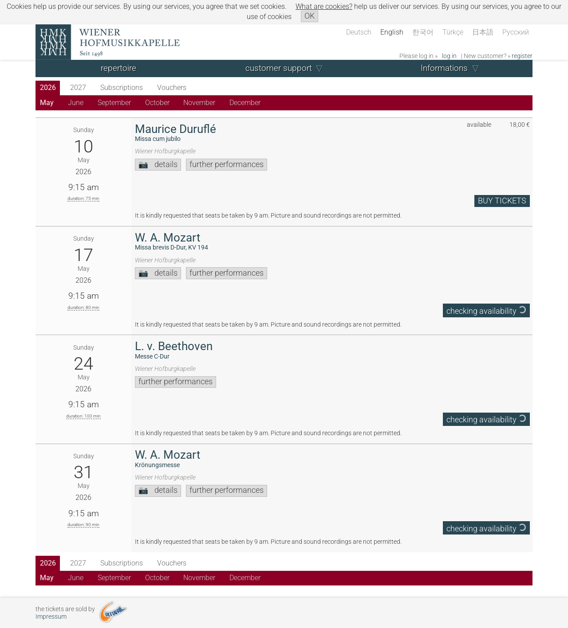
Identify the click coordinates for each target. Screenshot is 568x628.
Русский (515, 32)
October (157, 102)
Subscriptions (121, 87)
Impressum (51, 616)
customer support (278, 68)
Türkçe (452, 32)
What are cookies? (324, 6)
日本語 (482, 32)
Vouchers (171, 87)
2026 (48, 87)
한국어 (423, 32)
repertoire (118, 68)
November (199, 102)
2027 (78, 87)
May (47, 102)
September (114, 102)
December (244, 102)
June (75, 102)
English (391, 32)
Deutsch (358, 32)
